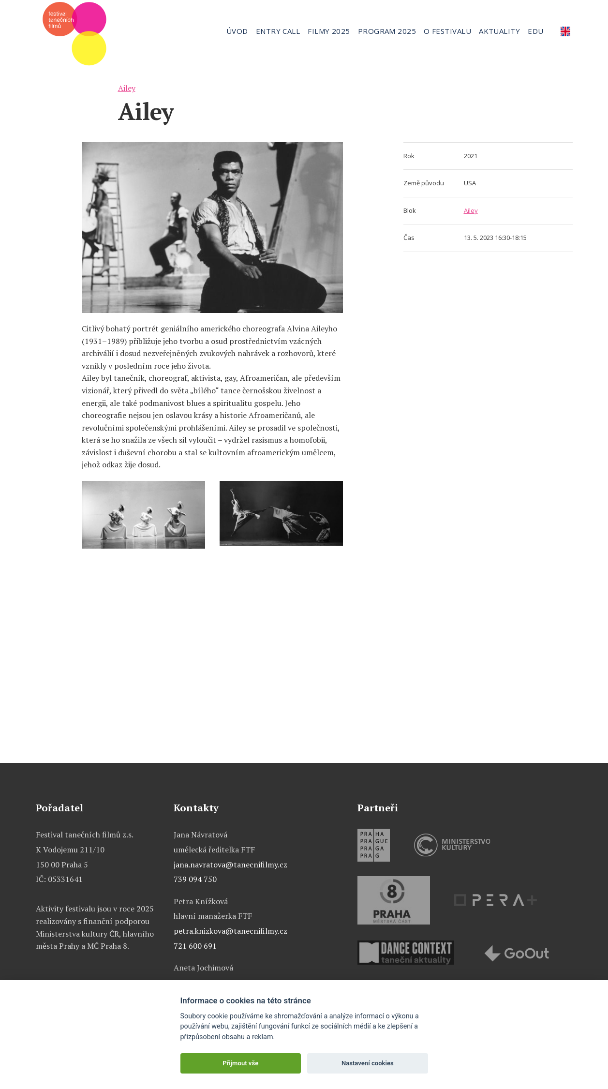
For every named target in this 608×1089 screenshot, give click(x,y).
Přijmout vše (240, 1063)
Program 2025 (387, 31)
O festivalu (447, 31)
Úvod (237, 31)
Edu (535, 31)
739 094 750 (195, 879)
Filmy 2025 (329, 31)
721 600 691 (195, 945)
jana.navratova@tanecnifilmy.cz (230, 864)
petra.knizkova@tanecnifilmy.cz (230, 930)
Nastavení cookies (367, 1063)
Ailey (126, 88)
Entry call (278, 31)
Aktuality (499, 31)
